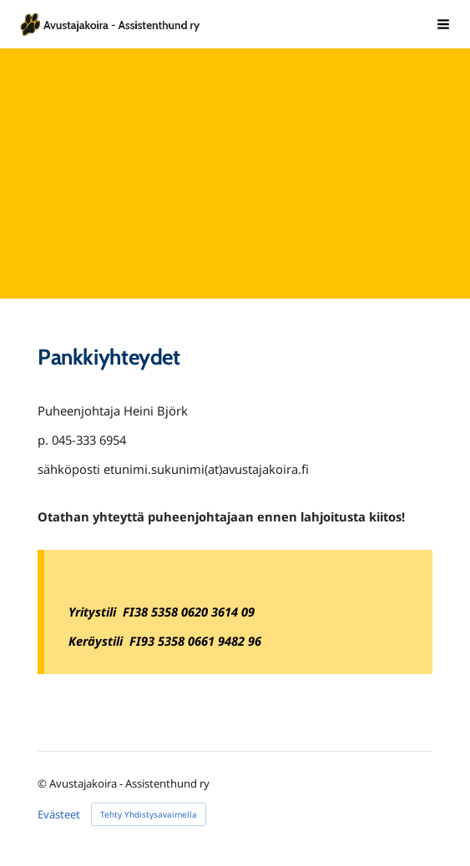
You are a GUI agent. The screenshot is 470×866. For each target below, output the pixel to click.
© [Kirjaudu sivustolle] (43, 783)
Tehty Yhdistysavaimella (148, 814)
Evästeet (59, 814)
